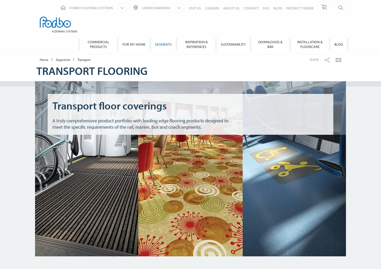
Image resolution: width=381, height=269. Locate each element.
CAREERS (212, 8)
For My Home (134, 44)
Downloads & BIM (270, 44)
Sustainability (233, 44)
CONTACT (251, 8)
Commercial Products (98, 44)
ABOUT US (231, 8)
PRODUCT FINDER (300, 8)
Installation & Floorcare (310, 44)
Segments (163, 44)
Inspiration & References (196, 44)
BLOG (277, 8)
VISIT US (195, 8)
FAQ (266, 8)
